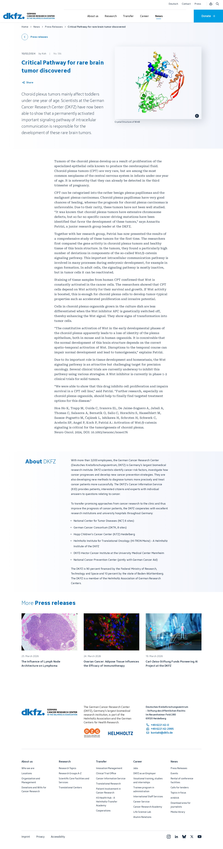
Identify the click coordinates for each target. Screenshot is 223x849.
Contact (186, 4)
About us (27, 761)
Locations (27, 773)
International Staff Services (148, 796)
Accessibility (58, 837)
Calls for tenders (180, 787)
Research (65, 761)
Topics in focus (178, 792)
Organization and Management (31, 780)
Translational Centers (70, 787)
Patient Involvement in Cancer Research (108, 790)
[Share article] (28, 82)
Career (137, 761)
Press (198, 4)
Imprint (26, 837)
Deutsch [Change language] (173, 4)
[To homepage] (29, 16)
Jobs (135, 768)
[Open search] (217, 3)
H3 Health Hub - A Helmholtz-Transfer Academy (106, 801)
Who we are (28, 768)
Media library (178, 812)
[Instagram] (169, 837)
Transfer (101, 761)
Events (174, 773)
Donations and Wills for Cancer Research (34, 789)
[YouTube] (199, 837)
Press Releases (179, 768)
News (174, 761)
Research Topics (67, 768)
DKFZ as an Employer (144, 773)
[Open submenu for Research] (110, 16)
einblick (175, 798)
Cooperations (103, 810)
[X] (192, 837)
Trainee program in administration (143, 789)
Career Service (141, 801)
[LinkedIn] (176, 837)
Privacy (40, 837)
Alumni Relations (142, 817)
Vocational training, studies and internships (148, 780)
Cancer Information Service (110, 778)
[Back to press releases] (35, 37)
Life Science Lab (142, 812)
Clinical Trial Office (106, 773)
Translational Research (108, 783)
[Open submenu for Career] (144, 16)
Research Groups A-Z (70, 773)
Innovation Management (109, 768)
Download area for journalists (181, 805)
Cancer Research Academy (147, 807)
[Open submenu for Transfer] (128, 16)
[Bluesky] (184, 837)
